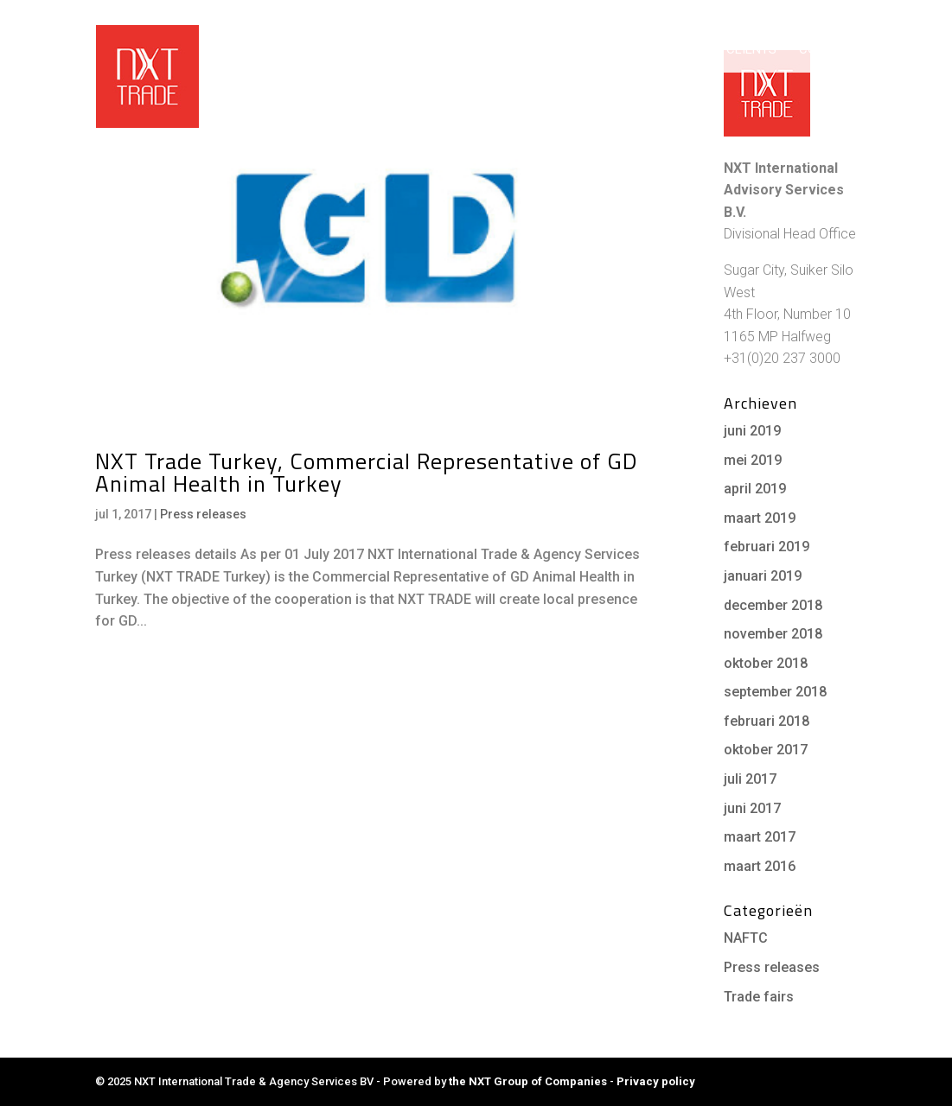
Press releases (203, 514)
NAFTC (746, 938)
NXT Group (719, 13)
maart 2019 (759, 518)
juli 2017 (750, 779)
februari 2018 (766, 721)
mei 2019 (753, 460)
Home (384, 50)
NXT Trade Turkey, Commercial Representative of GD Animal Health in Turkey (366, 472)
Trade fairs (759, 996)
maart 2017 (759, 837)
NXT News (784, 13)
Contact (828, 50)
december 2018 (773, 605)
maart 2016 (759, 866)
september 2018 (775, 691)
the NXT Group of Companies (528, 1081)
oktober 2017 (766, 749)
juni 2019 (752, 431)
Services (602, 50)
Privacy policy (656, 1081)
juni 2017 (752, 808)
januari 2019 (763, 576)
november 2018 (773, 634)
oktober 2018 (766, 663)
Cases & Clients (723, 50)
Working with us (479, 50)
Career (841, 13)
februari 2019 (766, 546)
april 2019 (755, 488)
